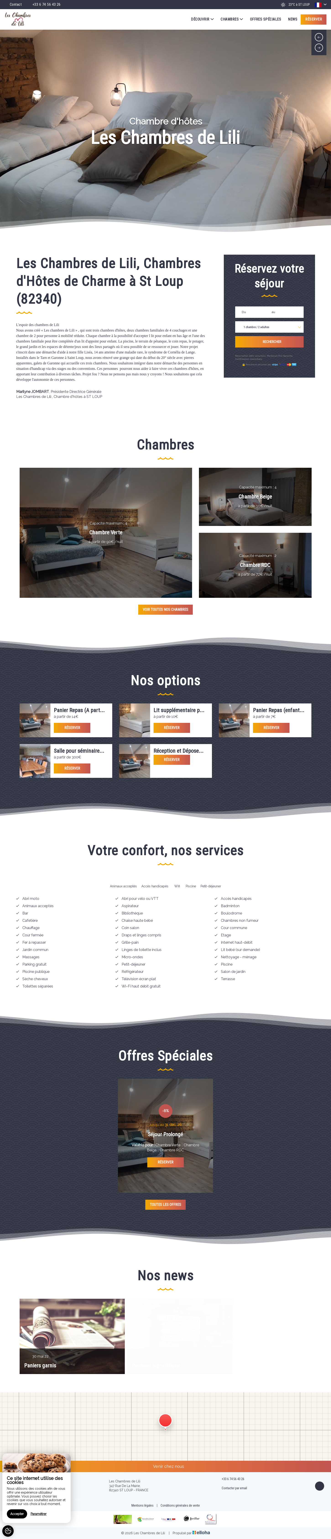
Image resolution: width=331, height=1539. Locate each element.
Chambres (232, 19)
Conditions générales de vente (180, 1505)
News (292, 19)
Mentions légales (142, 1505)
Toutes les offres (165, 1204)
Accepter (17, 1514)
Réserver (313, 19)
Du (244, 312)
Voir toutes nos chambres (165, 609)
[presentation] (319, 37)
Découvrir (202, 19)
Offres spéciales (265, 19)
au (273, 312)
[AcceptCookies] (8, 1531)
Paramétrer (39, 1514)
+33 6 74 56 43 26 (230, 1479)
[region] (36, 1488)
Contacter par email (231, 1488)
